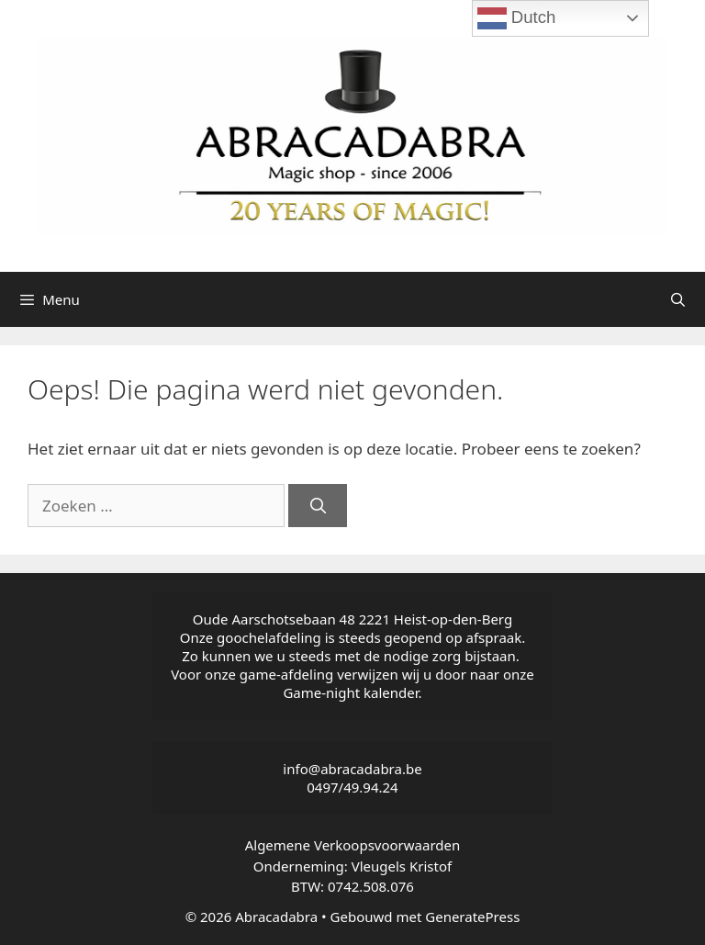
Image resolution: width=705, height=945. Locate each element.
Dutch (516, 18)
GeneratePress (472, 916)
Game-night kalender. (352, 692)
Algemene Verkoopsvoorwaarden (353, 845)
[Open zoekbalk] (678, 299)
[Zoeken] (317, 506)
